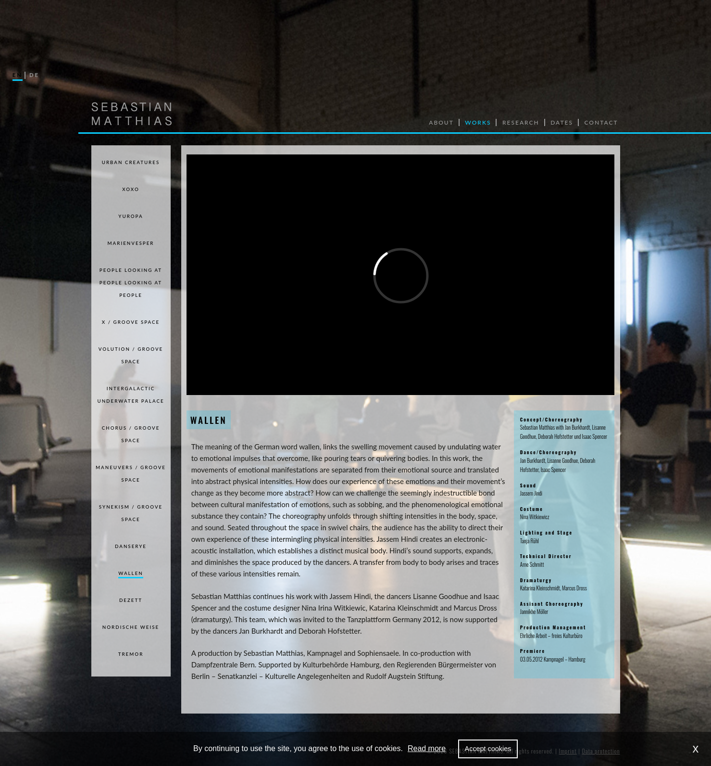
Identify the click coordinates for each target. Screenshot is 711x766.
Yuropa (130, 216)
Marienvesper (131, 243)
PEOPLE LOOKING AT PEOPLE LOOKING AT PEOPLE (131, 282)
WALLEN (130, 573)
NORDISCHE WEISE (130, 627)
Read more (427, 748)
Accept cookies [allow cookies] (488, 749)
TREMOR (131, 654)
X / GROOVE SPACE (131, 322)
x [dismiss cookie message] (696, 748)
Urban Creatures (131, 162)
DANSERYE (131, 546)
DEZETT (130, 600)
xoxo (130, 189)
